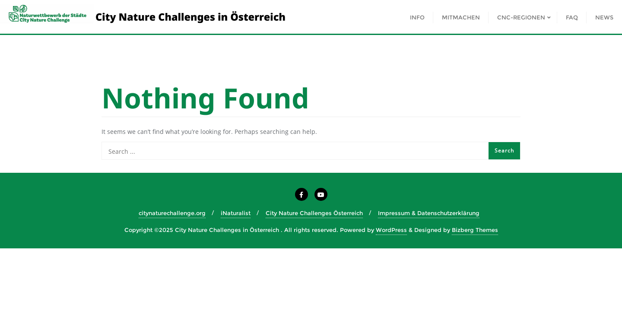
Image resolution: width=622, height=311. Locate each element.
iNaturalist (236, 212)
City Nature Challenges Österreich (314, 212)
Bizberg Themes (475, 229)
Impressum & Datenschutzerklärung (428, 212)
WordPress (391, 229)
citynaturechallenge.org (172, 212)
